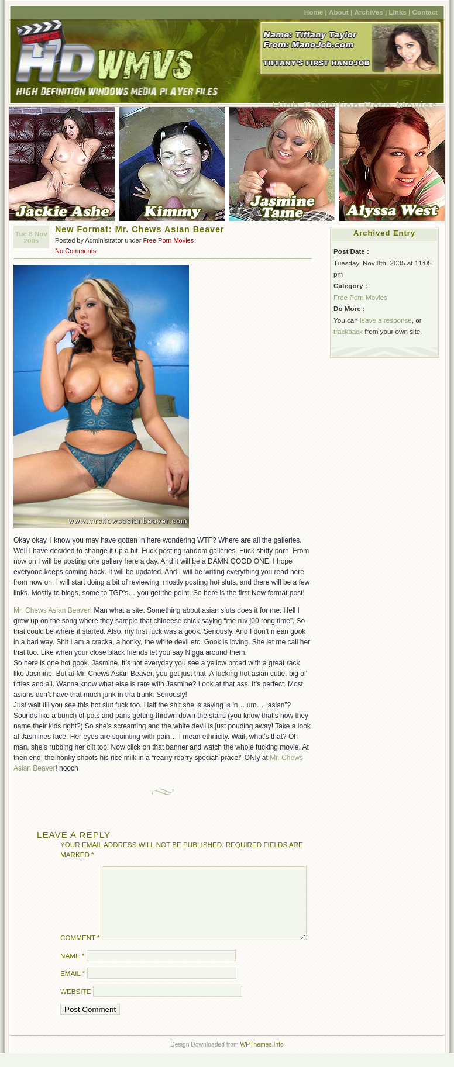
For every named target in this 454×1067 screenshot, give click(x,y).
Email (72, 987)
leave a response (386, 320)
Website (75, 1005)
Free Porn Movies (168, 240)
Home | (315, 12)
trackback (348, 331)
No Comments (75, 250)
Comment (80, 951)
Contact (425, 12)
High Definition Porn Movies (355, 105)
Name (72, 969)
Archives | (370, 12)
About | (340, 12)
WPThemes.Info (261, 1058)
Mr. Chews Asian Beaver (51, 610)
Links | (399, 12)
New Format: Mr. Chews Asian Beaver (140, 229)
